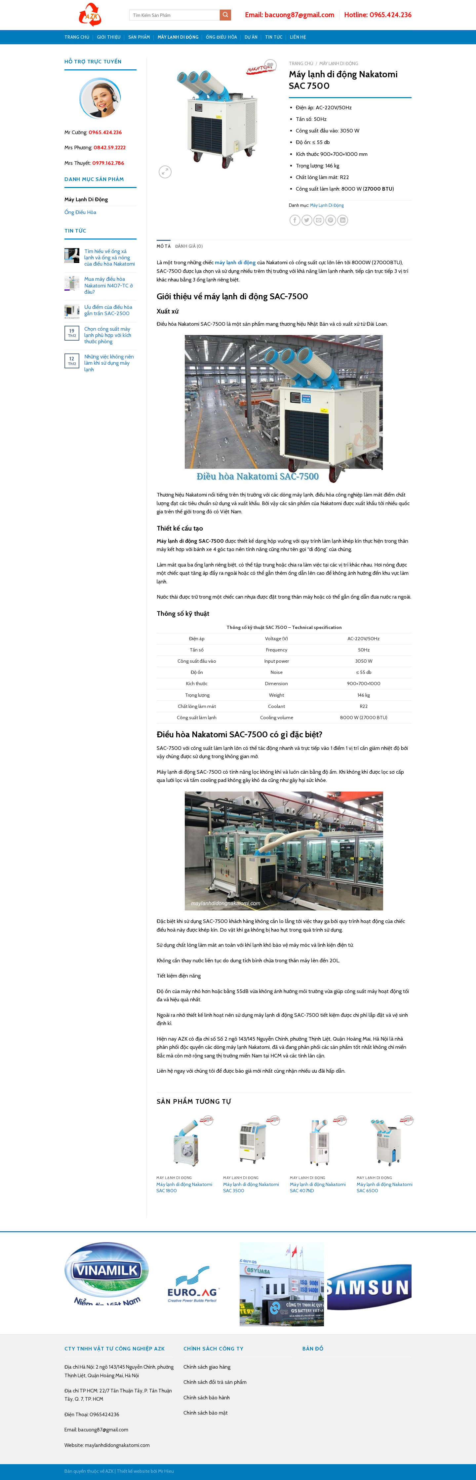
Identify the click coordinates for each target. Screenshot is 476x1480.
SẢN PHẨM (139, 37)
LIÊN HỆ (298, 37)
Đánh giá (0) (189, 246)
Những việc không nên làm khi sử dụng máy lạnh (109, 362)
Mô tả (164, 246)
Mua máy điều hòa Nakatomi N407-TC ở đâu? (108, 285)
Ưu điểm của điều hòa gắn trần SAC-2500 (108, 310)
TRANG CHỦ (76, 37)
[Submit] (225, 15)
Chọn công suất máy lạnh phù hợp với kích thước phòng (107, 335)
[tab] (164, 246)
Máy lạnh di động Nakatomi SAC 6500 (385, 1187)
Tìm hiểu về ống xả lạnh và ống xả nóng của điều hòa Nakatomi (109, 257)
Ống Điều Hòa (221, 37)
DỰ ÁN (251, 37)
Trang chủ (301, 63)
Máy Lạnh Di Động (178, 37)
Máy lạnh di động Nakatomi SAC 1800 (184, 1187)
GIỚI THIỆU (109, 37)
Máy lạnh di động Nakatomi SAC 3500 (251, 1187)
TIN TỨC (274, 37)
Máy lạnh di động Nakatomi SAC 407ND (318, 1187)
